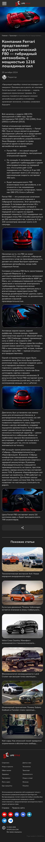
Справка (5, 808)
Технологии (27, 767)
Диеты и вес (27, 763)
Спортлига (5, 763)
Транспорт (13, 36)
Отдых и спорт (28, 778)
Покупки (26, 786)
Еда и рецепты (7, 786)
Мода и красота (7, 767)
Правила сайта (18, 808)
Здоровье (5, 774)
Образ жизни (6, 770)
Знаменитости (28, 774)
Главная (5, 36)
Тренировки (6, 778)
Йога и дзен (6, 782)
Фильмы (25, 782)
